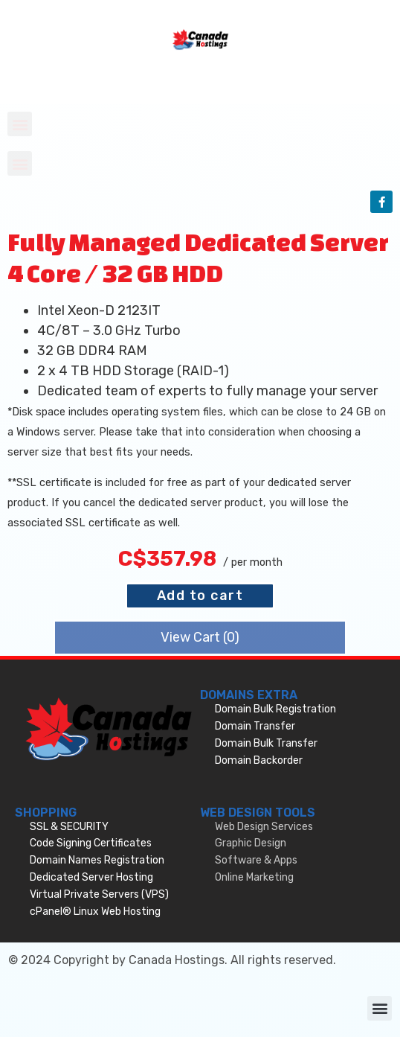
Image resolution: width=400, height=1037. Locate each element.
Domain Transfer (255, 726)
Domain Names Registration (97, 860)
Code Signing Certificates (91, 843)
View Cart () (200, 637)
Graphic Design (250, 843)
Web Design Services (264, 826)
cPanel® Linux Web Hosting (95, 911)
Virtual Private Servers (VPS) (99, 894)
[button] (19, 124)
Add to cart (200, 595)
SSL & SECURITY (69, 826)
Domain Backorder (259, 760)
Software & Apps (256, 860)
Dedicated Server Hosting (91, 877)
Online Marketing (254, 877)
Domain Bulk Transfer (266, 743)
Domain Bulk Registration (275, 709)
